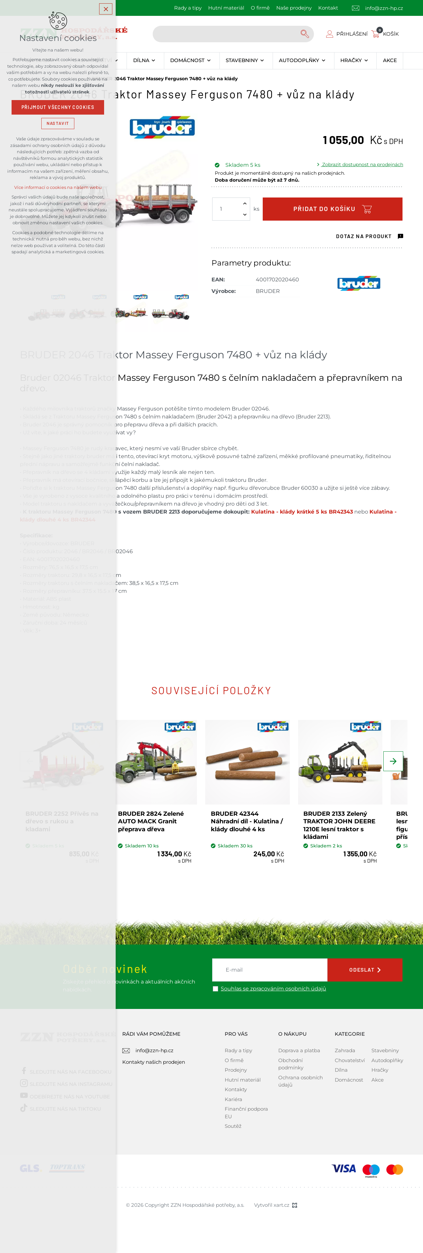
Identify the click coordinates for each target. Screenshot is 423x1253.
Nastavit (58, 123)
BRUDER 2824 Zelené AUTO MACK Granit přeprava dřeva (156, 826)
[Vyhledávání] (305, 34)
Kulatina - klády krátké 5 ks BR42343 (302, 512)
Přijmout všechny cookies (58, 107)
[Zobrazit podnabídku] (116, 61)
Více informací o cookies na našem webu (58, 187)
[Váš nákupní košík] (386, 34)
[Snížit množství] (245, 214)
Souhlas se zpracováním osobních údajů (273, 994)
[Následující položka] (393, 761)
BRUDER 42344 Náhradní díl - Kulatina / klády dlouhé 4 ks (260, 826)
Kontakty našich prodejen (153, 1067)
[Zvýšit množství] (245, 203)
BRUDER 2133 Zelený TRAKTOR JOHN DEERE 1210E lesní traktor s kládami (355, 830)
